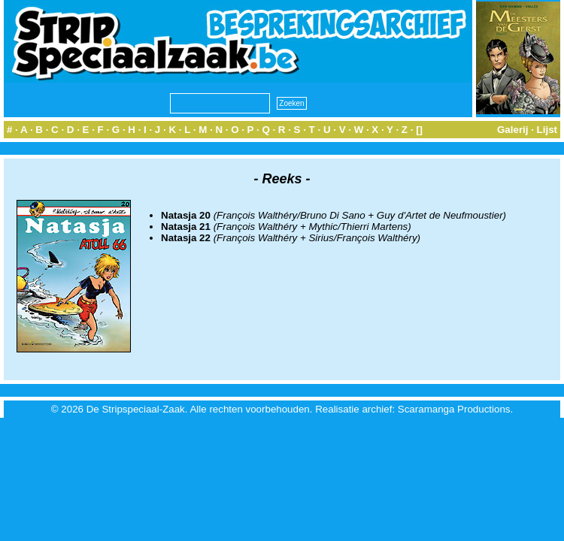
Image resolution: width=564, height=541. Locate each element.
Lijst (547, 129)
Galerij (513, 129)
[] (419, 129)
